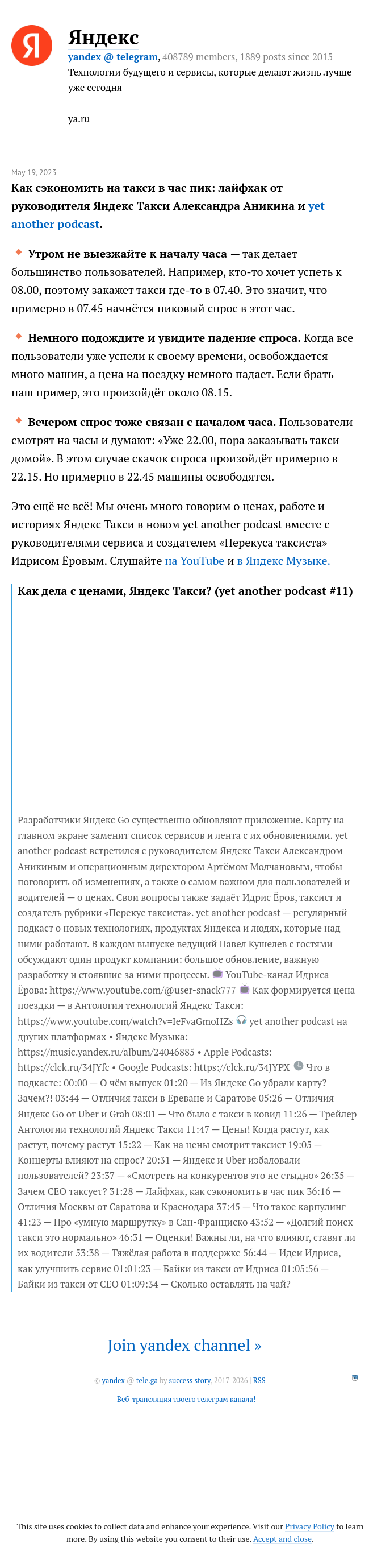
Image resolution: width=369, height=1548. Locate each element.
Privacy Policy (309, 1526)
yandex (113, 1380)
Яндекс (103, 37)
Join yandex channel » (184, 1344)
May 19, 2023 (33, 172)
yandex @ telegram (113, 56)
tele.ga (147, 1380)
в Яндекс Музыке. (283, 560)
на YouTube (194, 560)
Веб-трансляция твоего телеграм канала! (186, 1399)
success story (189, 1380)
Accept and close (282, 1538)
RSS (259, 1380)
